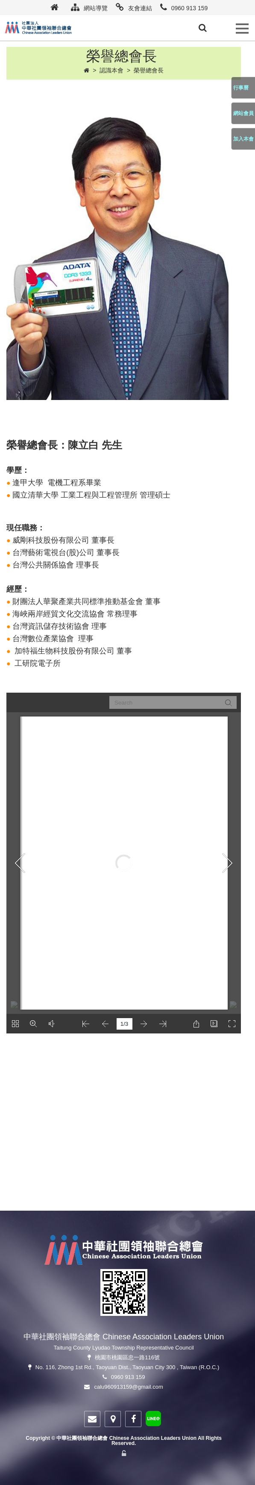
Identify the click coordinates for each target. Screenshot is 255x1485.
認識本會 (111, 70)
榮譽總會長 (149, 70)
